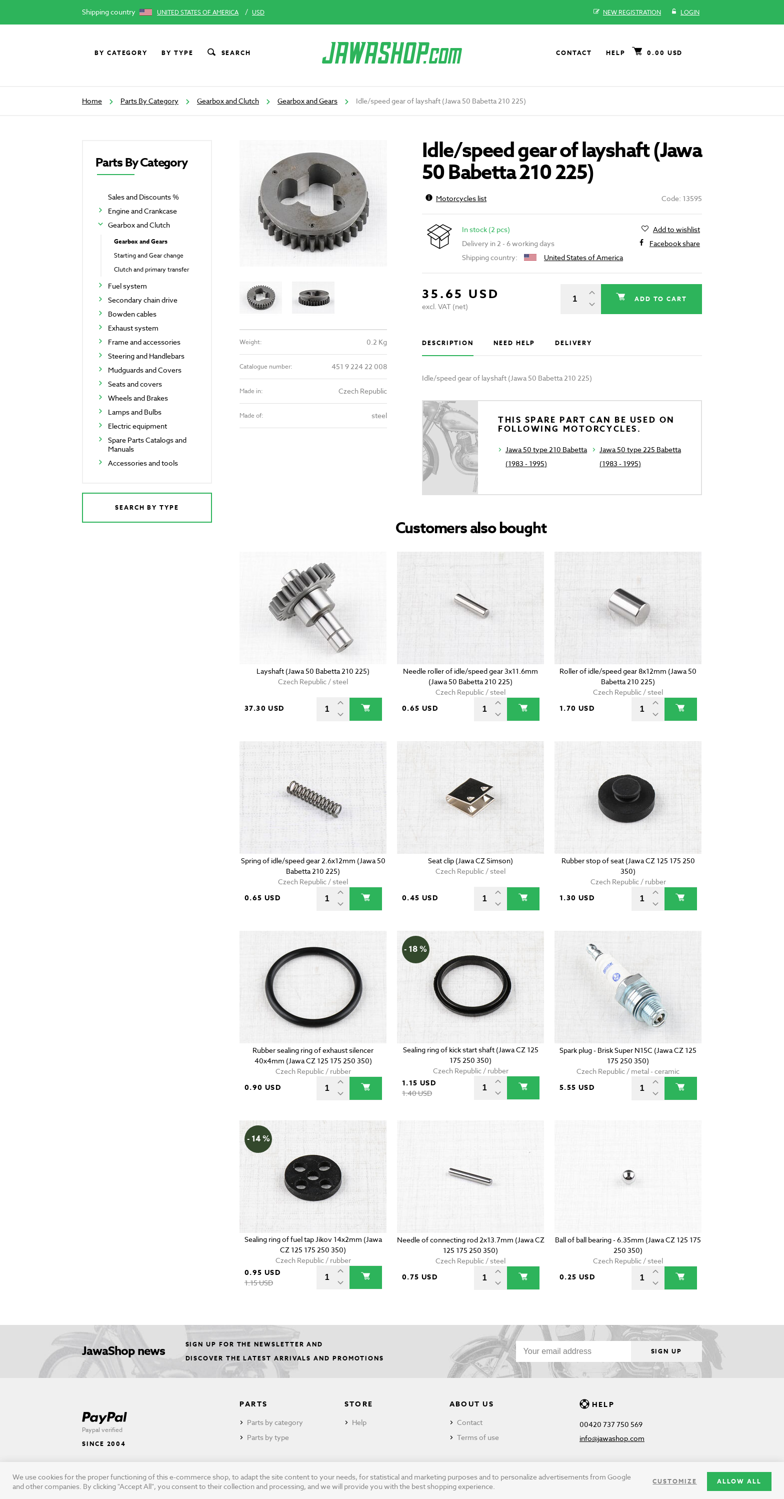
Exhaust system (133, 328)
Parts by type (268, 1437)
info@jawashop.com (612, 1438)
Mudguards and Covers (145, 370)
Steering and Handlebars (146, 356)
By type (177, 53)
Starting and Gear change (149, 255)
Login (685, 12)
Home (92, 101)
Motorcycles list (456, 198)
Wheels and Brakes (138, 398)
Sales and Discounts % (143, 197)
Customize (674, 1481)
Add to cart (659, 299)
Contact (574, 53)
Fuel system (127, 286)
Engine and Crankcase (142, 211)
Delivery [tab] (573, 343)
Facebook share (675, 244)
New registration (627, 12)
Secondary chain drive (143, 300)
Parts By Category (149, 101)
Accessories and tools (143, 463)
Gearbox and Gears (308, 101)
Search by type (147, 507)
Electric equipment (137, 426)
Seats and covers (135, 384)
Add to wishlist (676, 230)
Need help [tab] (514, 343)
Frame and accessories (144, 342)
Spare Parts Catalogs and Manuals (147, 444)
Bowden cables (132, 314)
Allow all (739, 1481)
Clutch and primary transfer (151, 269)
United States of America (197, 12)
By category (121, 53)
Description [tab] (448, 343)
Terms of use (478, 1437)
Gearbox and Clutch (228, 101)
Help (616, 53)
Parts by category (275, 1422)
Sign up (666, 1351)
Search (229, 53)
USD (258, 12)
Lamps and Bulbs (135, 412)
